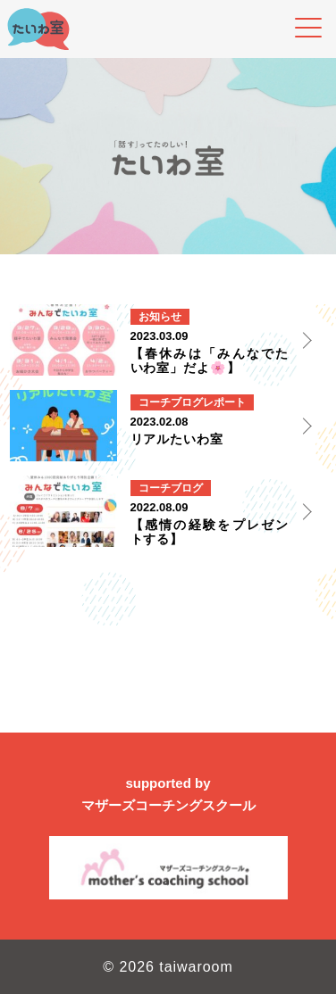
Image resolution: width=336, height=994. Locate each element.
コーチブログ (171, 402)
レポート (224, 402)
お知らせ (160, 317)
